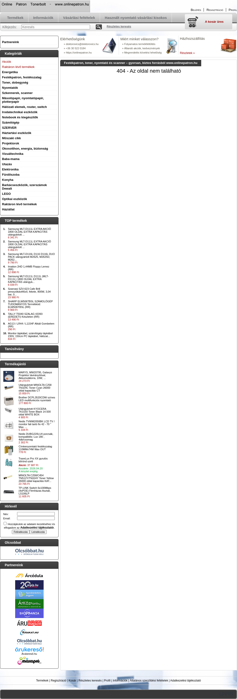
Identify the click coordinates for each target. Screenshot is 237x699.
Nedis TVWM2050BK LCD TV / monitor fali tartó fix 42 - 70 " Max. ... (37, 424)
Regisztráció (58, 680)
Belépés (196, 10)
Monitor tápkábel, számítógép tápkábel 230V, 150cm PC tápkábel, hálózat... (30, 335)
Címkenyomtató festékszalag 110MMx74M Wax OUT (35, 448)
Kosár (72, 680)
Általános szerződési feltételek (149, 680)
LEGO (6, 194)
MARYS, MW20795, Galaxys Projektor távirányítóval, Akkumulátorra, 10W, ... (35, 375)
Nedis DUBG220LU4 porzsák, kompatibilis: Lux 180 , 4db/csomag (36, 436)
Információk (120, 680)
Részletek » (187, 53)
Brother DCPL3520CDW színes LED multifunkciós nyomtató (37, 399)
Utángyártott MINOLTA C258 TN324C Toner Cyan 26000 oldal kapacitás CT (35, 387)
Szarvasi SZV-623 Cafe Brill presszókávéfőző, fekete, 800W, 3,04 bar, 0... (29, 291)
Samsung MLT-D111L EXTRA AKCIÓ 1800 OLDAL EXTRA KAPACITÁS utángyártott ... (29, 231)
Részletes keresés (90, 680)
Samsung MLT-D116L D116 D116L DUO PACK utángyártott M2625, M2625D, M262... (31, 257)
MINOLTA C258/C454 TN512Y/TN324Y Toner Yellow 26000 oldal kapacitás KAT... (36, 478)
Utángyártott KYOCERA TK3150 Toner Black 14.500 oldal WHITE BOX (35, 411)
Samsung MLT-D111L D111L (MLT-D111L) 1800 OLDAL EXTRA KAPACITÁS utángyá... (28, 279)
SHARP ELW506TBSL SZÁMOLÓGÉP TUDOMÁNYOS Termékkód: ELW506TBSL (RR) (30, 304)
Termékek (42, 680)
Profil (107, 680)
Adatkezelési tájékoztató (185, 680)
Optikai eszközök (14, 199)
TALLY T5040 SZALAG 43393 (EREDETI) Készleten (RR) (25, 315)
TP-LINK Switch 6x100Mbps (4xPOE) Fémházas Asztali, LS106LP (35, 490)
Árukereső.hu (29, 653)
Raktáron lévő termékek (19, 204)
